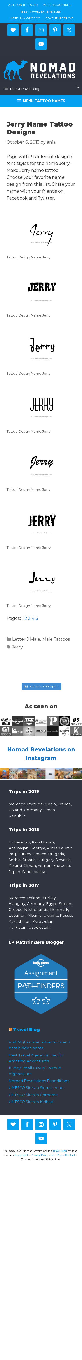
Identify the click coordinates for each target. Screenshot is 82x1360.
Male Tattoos (56, 639)
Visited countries (57, 4)
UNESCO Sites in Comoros (33, 1095)
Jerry (17, 647)
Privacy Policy (40, 1155)
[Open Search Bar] (78, 87)
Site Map (56, 1155)
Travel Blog (26, 1029)
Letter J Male (26, 639)
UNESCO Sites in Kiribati (31, 1102)
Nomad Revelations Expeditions (39, 1081)
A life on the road (23, 4)
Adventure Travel (60, 18)
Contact (70, 1155)
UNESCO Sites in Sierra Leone (36, 1087)
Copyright (21, 1155)
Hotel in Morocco (25, 18)
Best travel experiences (41, 11)
